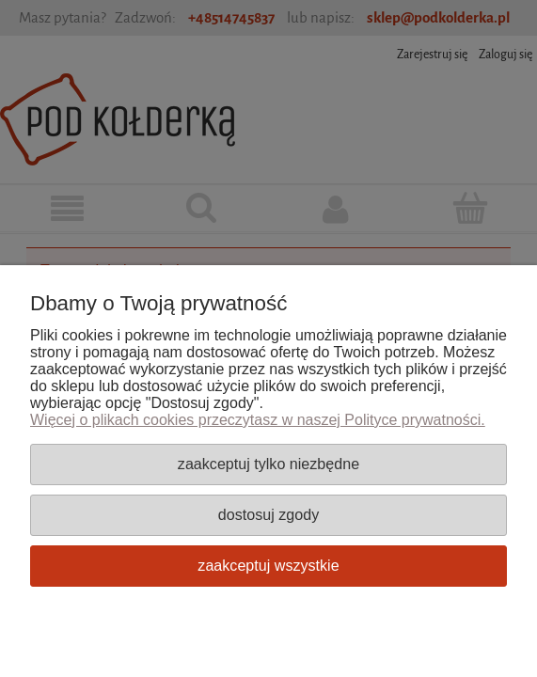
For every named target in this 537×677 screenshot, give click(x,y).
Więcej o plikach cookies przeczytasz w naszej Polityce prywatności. (257, 420)
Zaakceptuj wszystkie (268, 565)
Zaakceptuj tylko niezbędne (268, 463)
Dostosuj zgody (268, 514)
